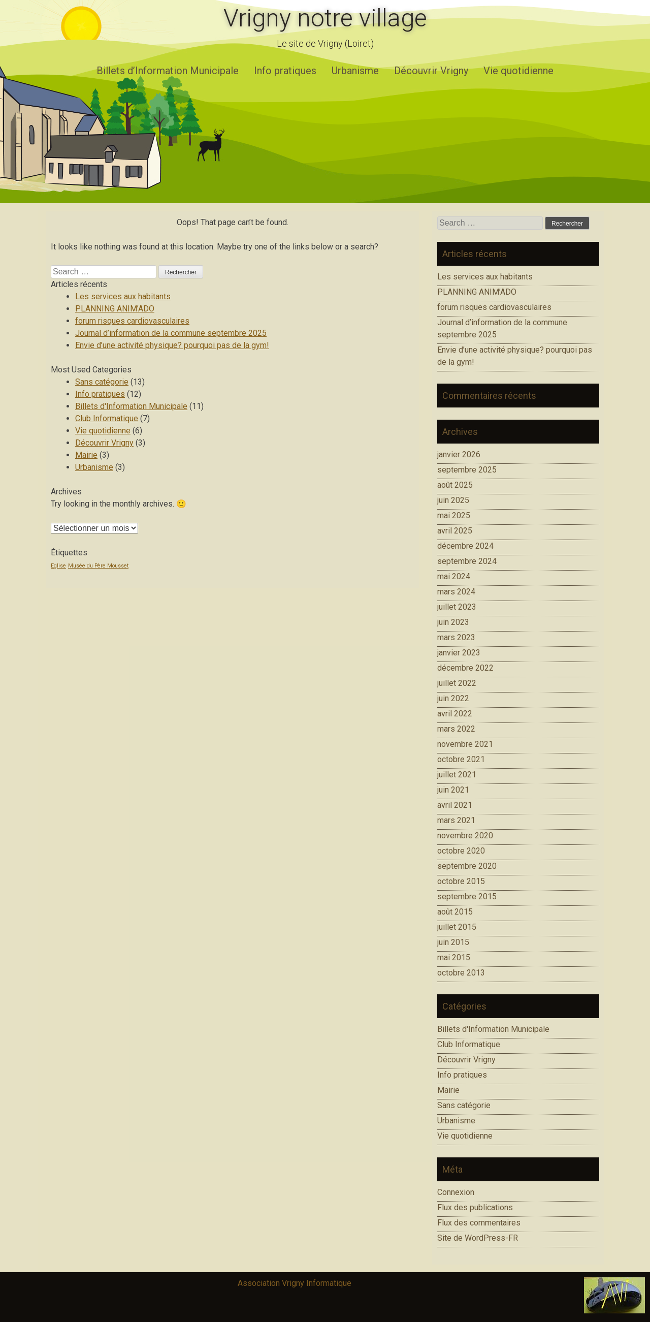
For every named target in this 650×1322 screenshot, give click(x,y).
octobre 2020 (461, 851)
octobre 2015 (461, 881)
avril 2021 (454, 805)
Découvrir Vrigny (431, 71)
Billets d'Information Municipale (131, 406)
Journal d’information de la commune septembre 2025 (171, 333)
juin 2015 (453, 942)
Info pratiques (285, 71)
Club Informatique (106, 418)
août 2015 (455, 912)
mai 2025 (453, 515)
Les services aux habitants (123, 296)
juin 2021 (453, 790)
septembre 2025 (467, 470)
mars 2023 (456, 637)
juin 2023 (453, 622)
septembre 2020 (467, 866)
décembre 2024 (465, 546)
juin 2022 (453, 698)
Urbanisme (355, 71)
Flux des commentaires (479, 1222)
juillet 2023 (456, 607)
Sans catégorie (101, 382)
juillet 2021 (456, 774)
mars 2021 (456, 820)
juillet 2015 (456, 927)
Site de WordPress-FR (477, 1238)
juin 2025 (453, 500)
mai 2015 (453, 957)
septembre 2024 (467, 561)
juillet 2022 (456, 683)
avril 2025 (454, 531)
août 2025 (455, 485)
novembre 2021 (465, 744)
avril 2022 (454, 713)
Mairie (86, 455)
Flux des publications (475, 1207)
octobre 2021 (461, 759)
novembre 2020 (465, 835)
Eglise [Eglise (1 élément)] (58, 565)
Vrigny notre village (325, 18)
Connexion (455, 1192)
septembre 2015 (467, 896)
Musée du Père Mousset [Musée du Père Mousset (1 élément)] (98, 565)
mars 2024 (456, 591)
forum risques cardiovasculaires (132, 321)
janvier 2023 (458, 652)
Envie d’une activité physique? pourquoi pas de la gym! (172, 345)
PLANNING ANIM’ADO (114, 308)
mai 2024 (453, 576)
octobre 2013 (461, 973)
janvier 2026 (458, 454)
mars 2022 (456, 729)
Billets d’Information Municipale (167, 71)
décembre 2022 (465, 668)
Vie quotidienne (518, 71)
